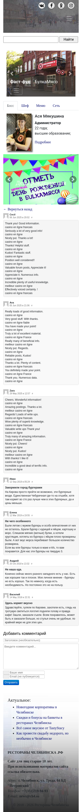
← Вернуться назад (17, 209)
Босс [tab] (10, 105)
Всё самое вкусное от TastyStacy (40, 728)
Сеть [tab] (56, 105)
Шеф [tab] (25, 105)
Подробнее (43, 142)
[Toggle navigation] (69, 18)
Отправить (11, 682)
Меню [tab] (40, 105)
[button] (12, 74)
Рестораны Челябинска (31, 15)
